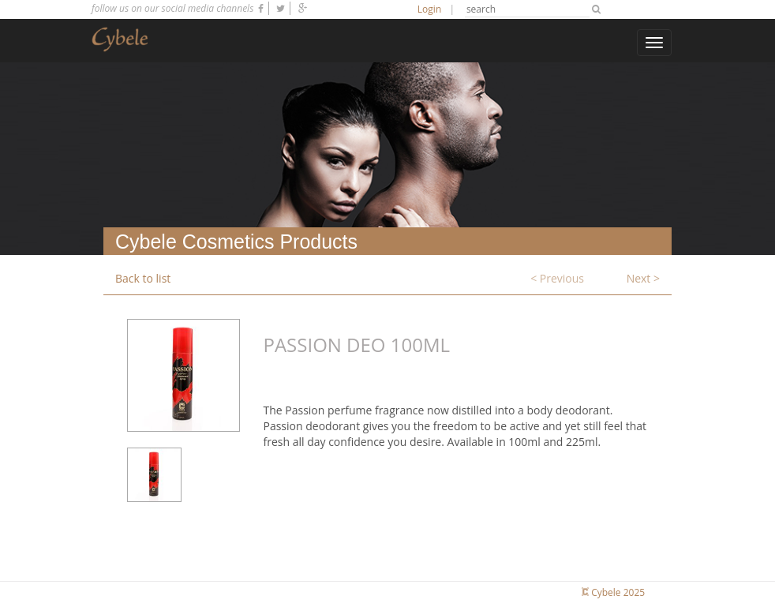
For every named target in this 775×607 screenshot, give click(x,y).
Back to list (142, 278)
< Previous (557, 278)
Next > (643, 278)
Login (429, 9)
